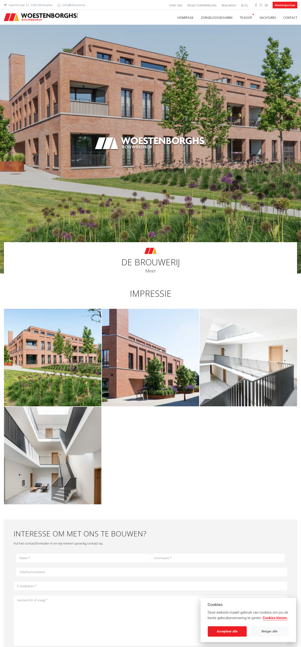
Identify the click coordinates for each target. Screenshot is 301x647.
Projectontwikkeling (202, 5)
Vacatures (268, 18)
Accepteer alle (227, 631)
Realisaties (229, 5)
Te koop (246, 18)
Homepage (185, 18)
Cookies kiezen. (275, 618)
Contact (290, 18)
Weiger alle (270, 631)
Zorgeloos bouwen (216, 18)
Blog (244, 5)
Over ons (175, 5)
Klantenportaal (285, 5)
